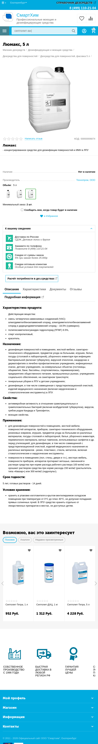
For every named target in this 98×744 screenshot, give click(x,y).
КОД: (77, 138)
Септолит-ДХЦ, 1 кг (47, 604)
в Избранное (49, 216)
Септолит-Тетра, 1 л (17, 604)
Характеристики (34, 289)
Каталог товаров (4, 30)
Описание (12, 289)
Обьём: (7, 185)
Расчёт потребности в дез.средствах (31, 278)
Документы (58, 289)
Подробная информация (22, 297)
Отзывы (76, 289)
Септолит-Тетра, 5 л (78, 604)
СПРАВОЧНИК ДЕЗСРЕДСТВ (74, 2)
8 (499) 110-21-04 (83, 8)
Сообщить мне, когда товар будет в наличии (49, 210)
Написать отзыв (33, 138)
